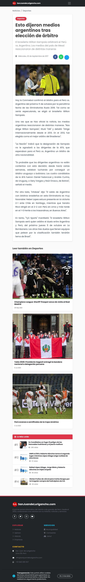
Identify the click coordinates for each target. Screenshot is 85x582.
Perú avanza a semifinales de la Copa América (36, 422)
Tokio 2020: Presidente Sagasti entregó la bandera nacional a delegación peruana (38, 363)
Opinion (17, 533)
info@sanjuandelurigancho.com (29, 557)
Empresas (18, 539)
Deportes (27, 10)
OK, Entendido (64, 576)
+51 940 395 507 (22, 562)
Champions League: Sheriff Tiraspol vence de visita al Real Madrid (42, 303)
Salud (48, 536)
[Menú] (69, 3)
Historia (17, 536)
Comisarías (50, 533)
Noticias (16, 10)
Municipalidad (51, 529)
